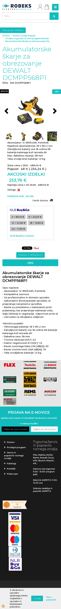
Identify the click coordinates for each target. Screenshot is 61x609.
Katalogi (11, 463)
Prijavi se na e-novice (15, 429)
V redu (37, 598)
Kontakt (11, 468)
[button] (54, 111)
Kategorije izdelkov (13, 30)
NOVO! (4, 91)
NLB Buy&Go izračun (22, 235)
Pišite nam (12, 474)
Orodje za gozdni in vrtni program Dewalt (27, 38)
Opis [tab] (30, 262)
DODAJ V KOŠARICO (30, 254)
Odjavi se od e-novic (44, 429)
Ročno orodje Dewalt (24, 35)
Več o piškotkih (51, 598)
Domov (6, 35)
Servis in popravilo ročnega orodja (14, 455)
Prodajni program (16, 447)
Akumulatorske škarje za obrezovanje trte (27, 41)
